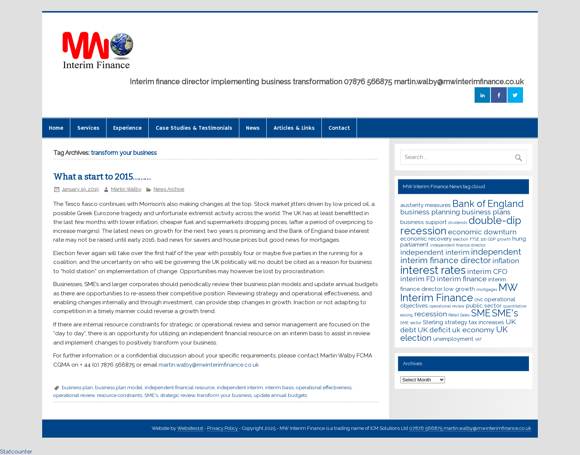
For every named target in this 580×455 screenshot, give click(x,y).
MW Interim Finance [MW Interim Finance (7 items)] (458, 292)
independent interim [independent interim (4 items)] (434, 252)
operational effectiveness (323, 387)
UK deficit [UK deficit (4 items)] (434, 330)
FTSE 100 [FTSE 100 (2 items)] (478, 239)
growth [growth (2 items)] (504, 239)
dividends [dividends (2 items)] (457, 222)
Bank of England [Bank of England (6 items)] (488, 203)
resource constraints (119, 395)
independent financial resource (180, 387)
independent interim (240, 387)
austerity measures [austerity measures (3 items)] (425, 204)
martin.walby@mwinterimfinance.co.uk (209, 364)
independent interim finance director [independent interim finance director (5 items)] (460, 256)
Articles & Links (294, 128)
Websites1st (190, 428)
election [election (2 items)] (460, 239)
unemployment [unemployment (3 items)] (453, 338)
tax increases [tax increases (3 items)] (486, 322)
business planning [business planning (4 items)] (430, 212)
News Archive (169, 189)
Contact (339, 128)
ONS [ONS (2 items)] (479, 300)
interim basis (279, 387)
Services (88, 128)
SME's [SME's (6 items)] (505, 313)
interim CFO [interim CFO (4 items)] (487, 271)
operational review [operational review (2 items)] (447, 306)
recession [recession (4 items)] (430, 314)
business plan (77, 387)
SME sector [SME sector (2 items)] (410, 322)
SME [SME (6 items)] (480, 313)
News (253, 128)
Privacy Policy (223, 428)
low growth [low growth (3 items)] (459, 288)
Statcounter (16, 451)
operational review (74, 395)
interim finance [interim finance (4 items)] (462, 279)
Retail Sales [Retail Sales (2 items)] (459, 315)
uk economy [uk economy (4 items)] (473, 330)
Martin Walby (126, 189)
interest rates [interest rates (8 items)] (433, 270)
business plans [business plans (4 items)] (486, 212)
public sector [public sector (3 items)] (484, 305)
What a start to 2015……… (102, 177)
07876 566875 (425, 428)
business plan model (118, 387)
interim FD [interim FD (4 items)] (417, 279)
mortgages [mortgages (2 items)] (486, 289)
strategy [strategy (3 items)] (456, 322)
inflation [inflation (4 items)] (505, 261)
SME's (151, 395)
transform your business (224, 395)
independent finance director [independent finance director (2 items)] (458, 245)
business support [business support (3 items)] (423, 221)
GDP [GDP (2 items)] (492, 239)
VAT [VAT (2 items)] (478, 339)
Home (56, 128)
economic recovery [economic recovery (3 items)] (426, 238)
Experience (127, 128)
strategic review (177, 395)
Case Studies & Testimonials (194, 128)
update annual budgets (280, 395)
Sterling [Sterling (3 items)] (433, 322)
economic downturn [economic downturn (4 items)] (482, 232)
